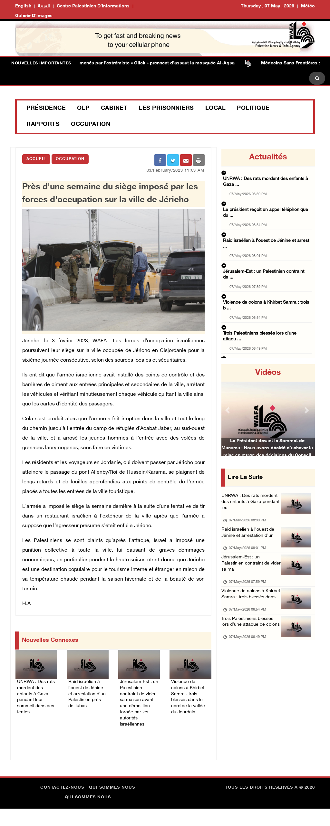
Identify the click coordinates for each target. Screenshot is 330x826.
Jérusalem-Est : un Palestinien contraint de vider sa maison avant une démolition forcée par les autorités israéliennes (138, 711)
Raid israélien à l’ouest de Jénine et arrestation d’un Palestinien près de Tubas (86, 699)
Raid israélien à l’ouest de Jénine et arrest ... (264, 219)
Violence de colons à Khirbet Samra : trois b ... (266, 259)
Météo (308, 6)
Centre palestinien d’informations (93, 6)
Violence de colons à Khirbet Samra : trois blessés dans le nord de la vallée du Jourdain (190, 699)
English (23, 6)
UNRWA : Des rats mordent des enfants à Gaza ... (265, 179)
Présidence (46, 108)
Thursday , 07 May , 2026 (267, 6)
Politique (253, 108)
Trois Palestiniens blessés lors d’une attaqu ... (266, 279)
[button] (228, 410)
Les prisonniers (166, 108)
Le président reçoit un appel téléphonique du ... (267, 199)
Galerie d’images (34, 16)
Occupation (90, 124)
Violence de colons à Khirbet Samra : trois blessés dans (245, 611)
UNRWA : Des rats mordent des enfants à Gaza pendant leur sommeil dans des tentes (35, 699)
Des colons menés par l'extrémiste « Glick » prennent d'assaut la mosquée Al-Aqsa (147, 63)
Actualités (268, 157)
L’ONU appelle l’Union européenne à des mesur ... (265, 305)
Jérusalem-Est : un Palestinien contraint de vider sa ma (248, 573)
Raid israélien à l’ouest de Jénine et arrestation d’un (251, 539)
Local (215, 108)
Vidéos (268, 373)
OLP (83, 108)
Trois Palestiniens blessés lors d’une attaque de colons (251, 649)
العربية (44, 6)
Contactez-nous (62, 805)
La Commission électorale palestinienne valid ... (267, 345)
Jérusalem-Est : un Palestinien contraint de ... (265, 239)
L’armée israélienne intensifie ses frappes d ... (265, 325)
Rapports (43, 124)
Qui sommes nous (112, 805)
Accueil (36, 159)
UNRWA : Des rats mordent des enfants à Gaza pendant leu (247, 504)
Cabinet (114, 108)
